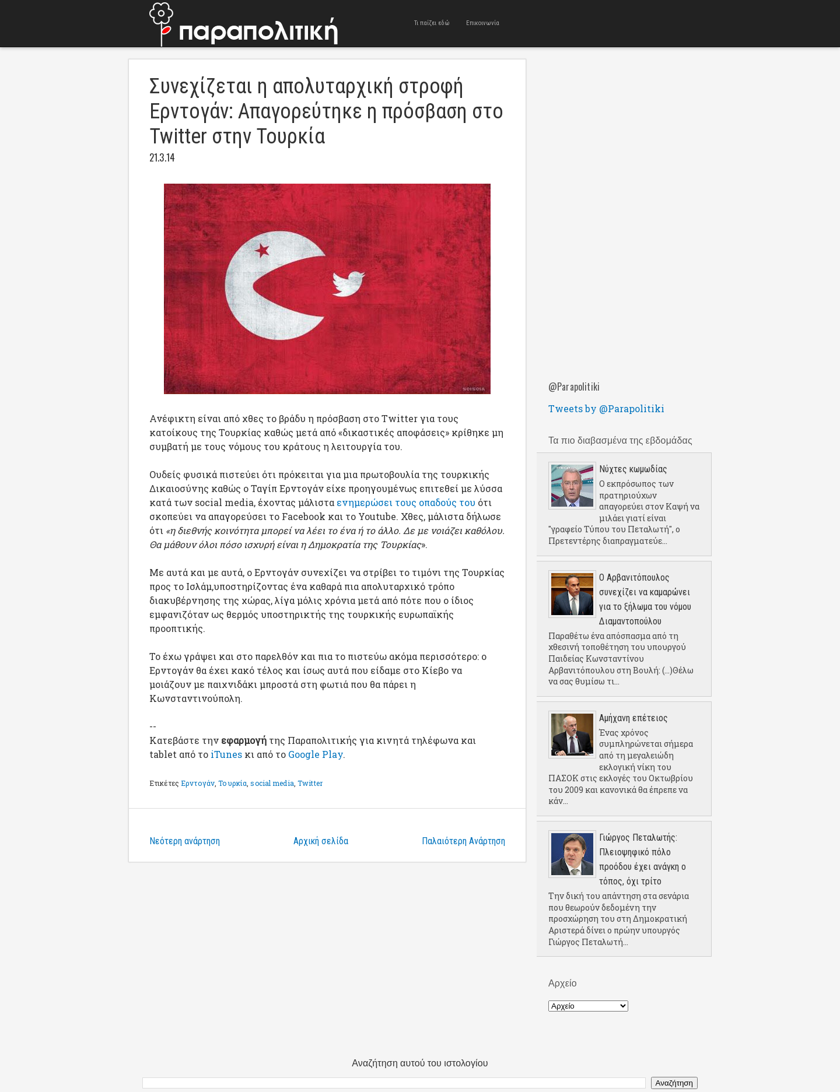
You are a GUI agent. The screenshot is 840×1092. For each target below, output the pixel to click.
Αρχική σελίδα (320, 841)
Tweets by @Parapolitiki (606, 408)
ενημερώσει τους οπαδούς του (406, 502)
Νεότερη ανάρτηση (184, 841)
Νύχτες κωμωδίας (633, 469)
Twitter (310, 783)
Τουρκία (232, 783)
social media (271, 783)
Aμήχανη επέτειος (633, 718)
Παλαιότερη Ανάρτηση (463, 841)
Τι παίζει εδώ (432, 23)
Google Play (315, 754)
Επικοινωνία (482, 23)
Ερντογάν (198, 783)
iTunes (226, 754)
